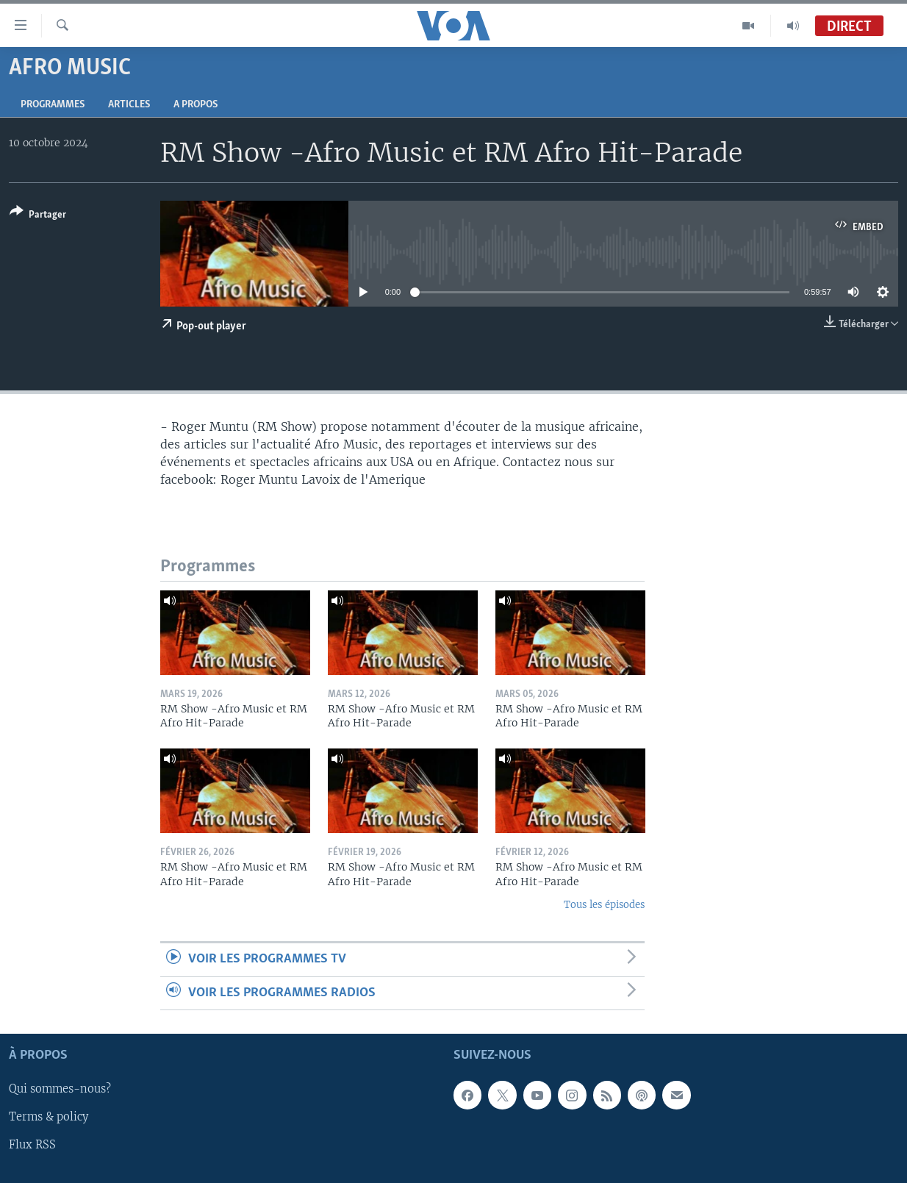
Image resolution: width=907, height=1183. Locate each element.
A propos (195, 104)
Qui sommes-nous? (60, 1089)
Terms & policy (48, 1117)
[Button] (38, 216)
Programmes (53, 104)
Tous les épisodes (604, 904)
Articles (129, 104)
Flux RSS (32, 1145)
